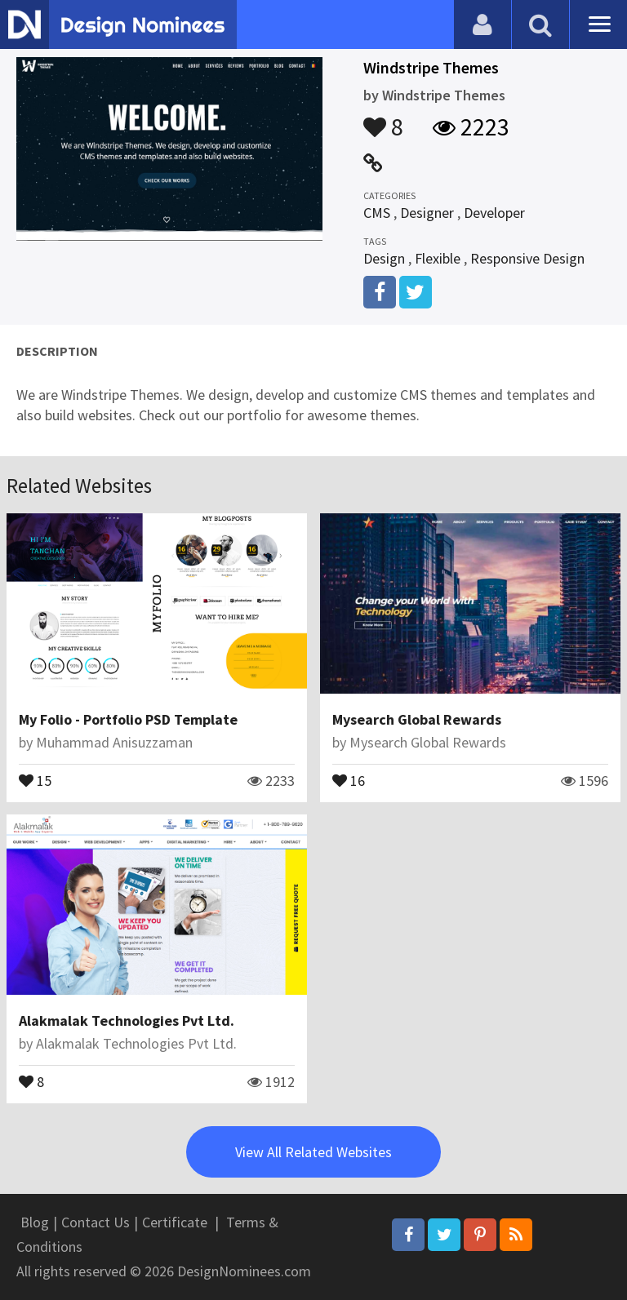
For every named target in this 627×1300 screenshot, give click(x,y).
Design (384, 258)
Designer (427, 212)
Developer (494, 212)
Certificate (174, 1222)
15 (35, 779)
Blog (34, 1222)
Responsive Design (527, 258)
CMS (376, 212)
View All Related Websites (313, 1151)
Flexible (437, 258)
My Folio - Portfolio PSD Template (128, 719)
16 (348, 779)
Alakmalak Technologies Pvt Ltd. (126, 1020)
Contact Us (95, 1222)
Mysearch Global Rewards (416, 719)
